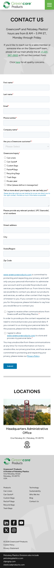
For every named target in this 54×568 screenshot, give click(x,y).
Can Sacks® (8, 494)
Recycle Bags (9, 505)
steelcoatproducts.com (14, 565)
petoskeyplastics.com (13, 558)
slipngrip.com (9, 561)
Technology (34, 487)
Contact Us (34, 501)
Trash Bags (7, 508)
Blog (31, 498)
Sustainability (35, 491)
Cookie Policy (8, 545)
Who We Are (34, 494)
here (18, 62)
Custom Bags (9, 498)
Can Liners (7, 491)
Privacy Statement (11, 548)
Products (7, 487)
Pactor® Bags (9, 501)
